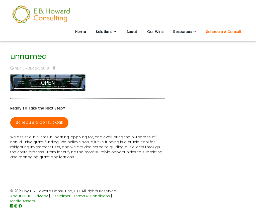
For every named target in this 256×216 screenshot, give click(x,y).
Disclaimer (60, 196)
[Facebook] (20, 206)
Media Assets (22, 201)
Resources (182, 31)
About (131, 31)
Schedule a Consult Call (39, 122)
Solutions (104, 31)
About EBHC (21, 196)
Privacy (41, 196)
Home (80, 31)
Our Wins (155, 31)
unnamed (28, 56)
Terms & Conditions (91, 196)
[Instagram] (15, 206)
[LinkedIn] (11, 206)
